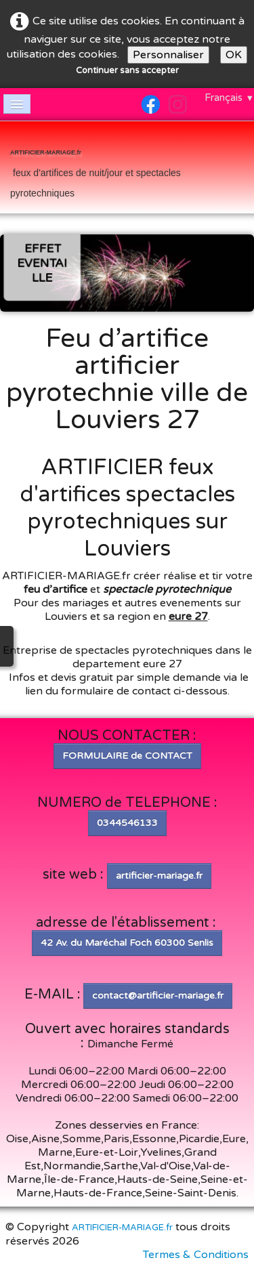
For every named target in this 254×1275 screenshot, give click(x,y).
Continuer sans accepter (127, 70)
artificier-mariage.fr (159, 875)
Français (229, 97)
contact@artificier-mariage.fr (158, 995)
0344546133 (127, 823)
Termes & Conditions (196, 1254)
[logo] (127, 169)
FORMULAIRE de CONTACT (127, 755)
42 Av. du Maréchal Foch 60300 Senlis (127, 942)
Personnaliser (168, 55)
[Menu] (16, 104)
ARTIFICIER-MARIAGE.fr (122, 1227)
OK (234, 55)
